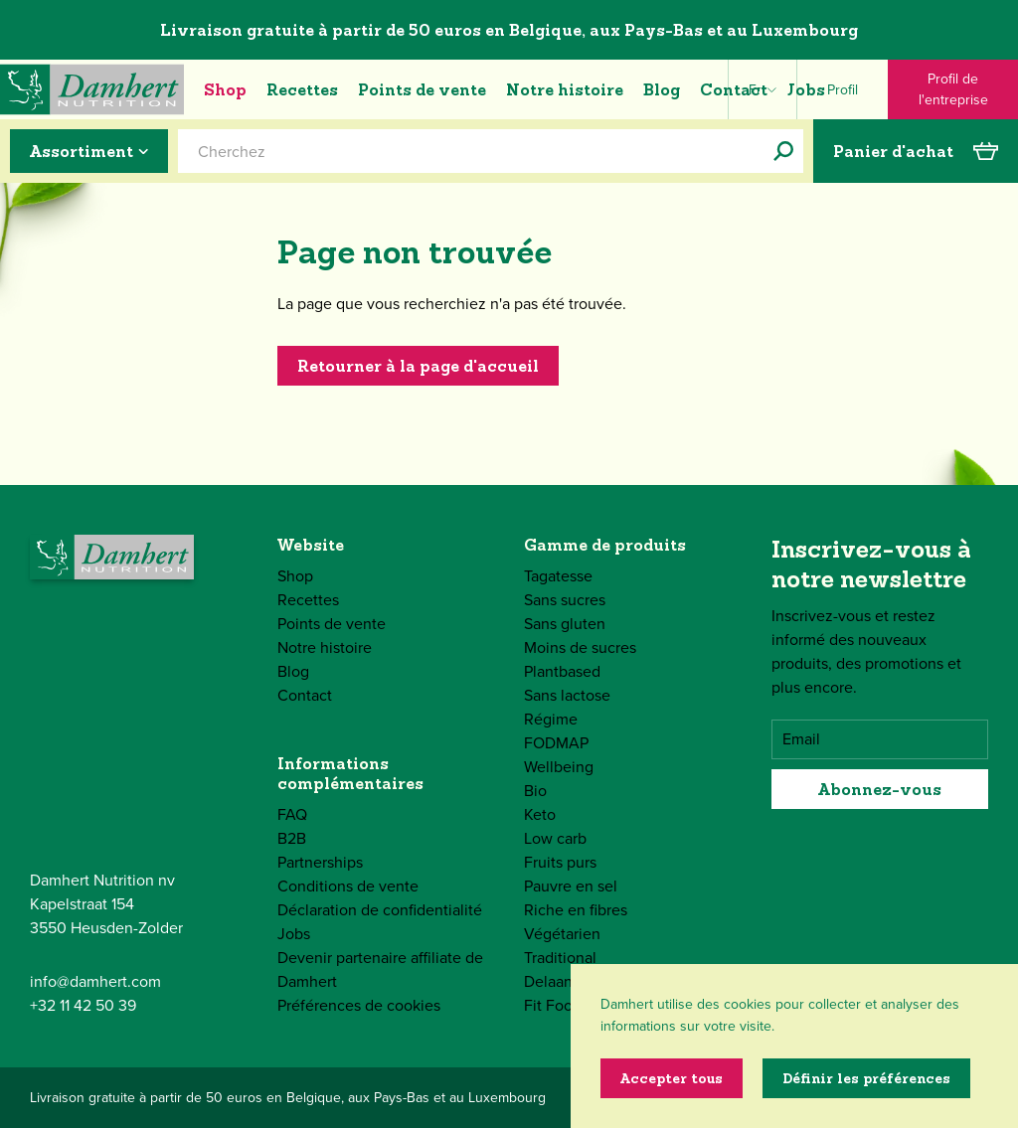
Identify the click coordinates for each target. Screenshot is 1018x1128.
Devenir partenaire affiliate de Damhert (380, 969)
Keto (540, 814)
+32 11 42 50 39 (83, 1005)
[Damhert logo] (92, 89)
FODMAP (556, 742)
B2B (291, 838)
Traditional (560, 957)
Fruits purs (560, 862)
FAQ (292, 814)
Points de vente (422, 89)
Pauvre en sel (570, 886)
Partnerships (320, 862)
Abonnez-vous (879, 789)
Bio (535, 790)
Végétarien (562, 933)
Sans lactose (567, 695)
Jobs (806, 89)
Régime (551, 719)
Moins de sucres (580, 647)
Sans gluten (564, 623)
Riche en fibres (575, 909)
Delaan (548, 981)
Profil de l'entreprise (953, 89)
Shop (225, 89)
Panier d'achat (915, 151)
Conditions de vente (348, 886)
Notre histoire (564, 89)
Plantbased (562, 671)
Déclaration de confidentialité (379, 909)
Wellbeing (559, 766)
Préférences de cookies (358, 1005)
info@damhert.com (95, 981)
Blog (661, 89)
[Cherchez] (783, 151)
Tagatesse (558, 575)
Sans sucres (564, 599)
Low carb (555, 838)
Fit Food (553, 1005)
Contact (733, 89)
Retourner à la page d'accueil (418, 366)
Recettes (302, 89)
